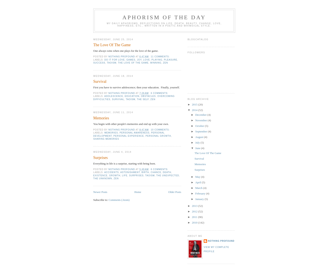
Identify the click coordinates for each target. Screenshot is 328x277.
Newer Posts (100, 192)
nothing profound (221, 241)
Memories (101, 118)
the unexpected (167, 175)
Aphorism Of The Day (164, 17)
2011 (195, 217)
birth (145, 172)
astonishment (130, 172)
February (200, 193)
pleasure (170, 60)
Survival (100, 81)
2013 (195, 205)
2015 (195, 104)
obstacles (148, 96)
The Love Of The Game (112, 45)
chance (156, 172)
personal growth (158, 136)
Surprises (100, 158)
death (167, 172)
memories (111, 133)
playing (157, 60)
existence (100, 175)
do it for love (114, 60)
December (201, 114)
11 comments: (160, 56)
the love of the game (133, 63)
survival (118, 99)
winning (155, 63)
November (201, 120)
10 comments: (160, 130)
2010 (195, 222)
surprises (136, 175)
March (199, 188)
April (198, 182)
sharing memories (106, 139)
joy (139, 60)
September (201, 131)
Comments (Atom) (119, 199)
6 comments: (160, 93)
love (146, 60)
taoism (111, 63)
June (198, 148)
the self (143, 99)
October (200, 125)
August (199, 137)
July (198, 142)
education (132, 96)
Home (137, 192)
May (198, 176)
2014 (195, 110)
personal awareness (134, 133)
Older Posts (174, 192)
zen (165, 63)
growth (114, 175)
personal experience (128, 136)
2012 (195, 211)
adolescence (113, 96)
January (200, 199)
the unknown (102, 178)
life (124, 175)
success (99, 63)
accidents (111, 172)
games (130, 60)
